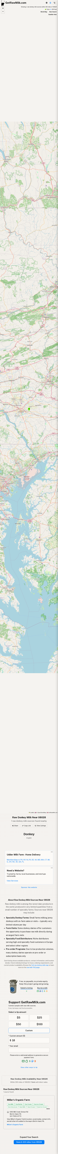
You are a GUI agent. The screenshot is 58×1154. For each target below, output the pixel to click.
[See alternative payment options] (32, 1061)
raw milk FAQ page (33, 967)
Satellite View (52, 14)
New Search (53, 12)
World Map (44, 12)
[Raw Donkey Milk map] (29, 409)
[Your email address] (29, 1050)
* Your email (13, 1046)
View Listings (40, 826)
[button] (29, 409)
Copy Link (26, 826)
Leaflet (31, 812)
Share (15, 826)
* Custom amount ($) (16, 1036)
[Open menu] (54, 3)
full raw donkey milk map (39, 965)
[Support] (50, 3)
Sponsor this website (29, 887)
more (48, 1109)
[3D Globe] (46, 3)
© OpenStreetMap (40, 812)
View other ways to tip (29, 1067)
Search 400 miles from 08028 (29, 1142)
